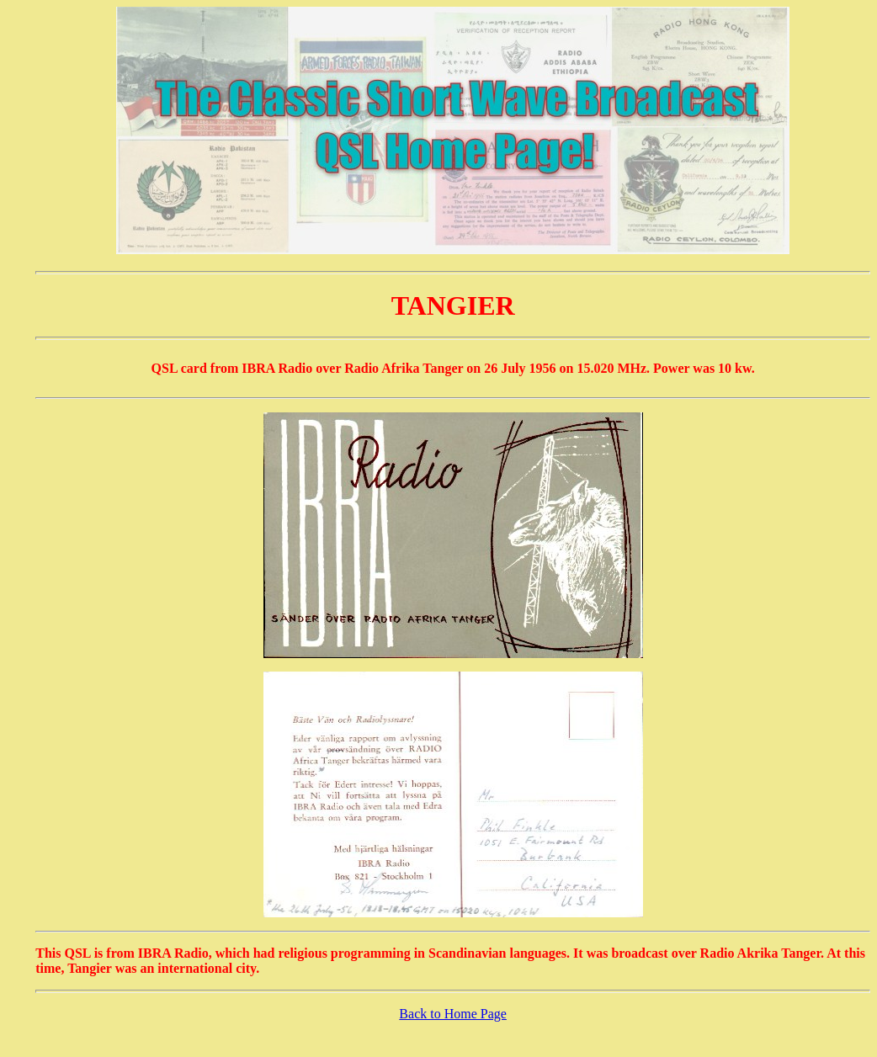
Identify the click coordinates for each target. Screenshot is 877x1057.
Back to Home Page (453, 1014)
